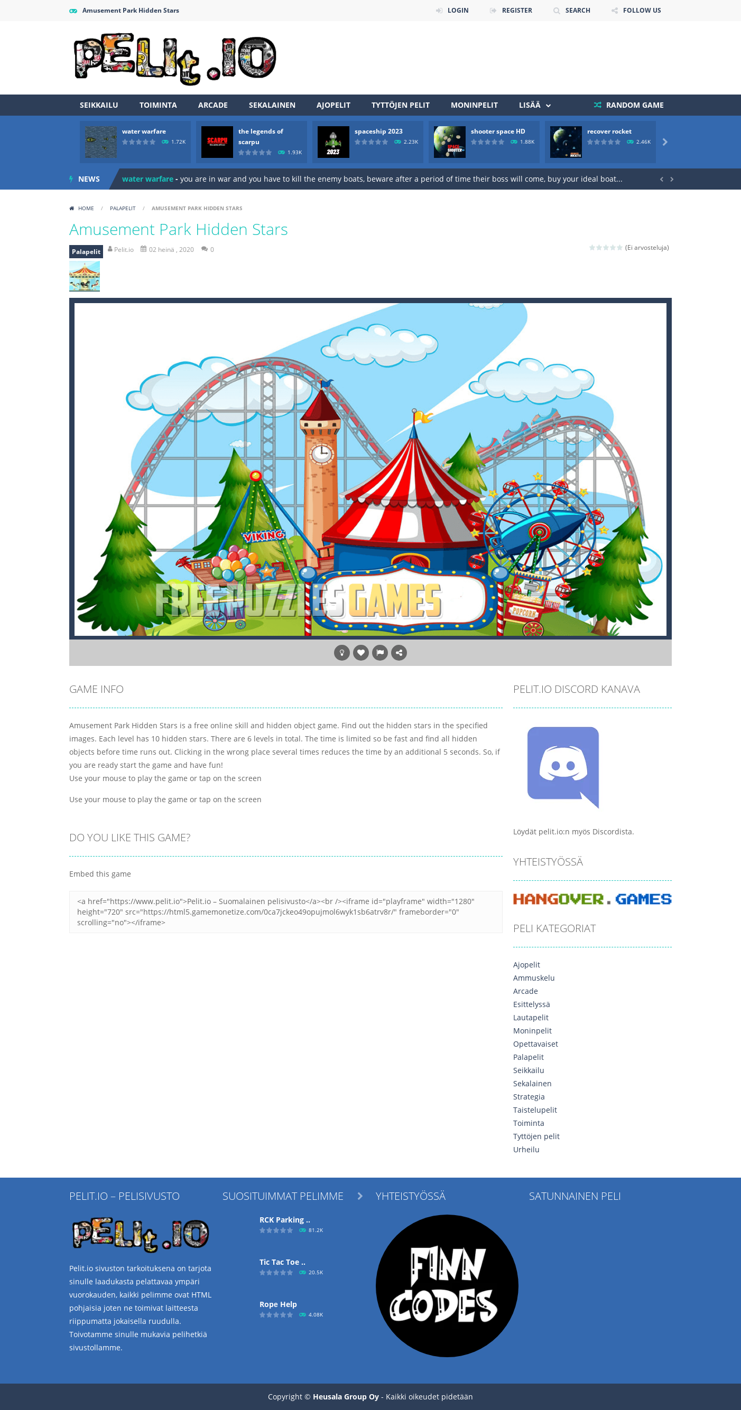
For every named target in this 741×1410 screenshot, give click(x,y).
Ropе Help (278, 1304)
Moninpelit (474, 105)
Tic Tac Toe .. (282, 1262)
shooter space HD (498, 131)
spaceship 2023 (379, 131)
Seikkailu (99, 105)
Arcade (213, 105)
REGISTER (517, 10)
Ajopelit (333, 105)
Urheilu (526, 1149)
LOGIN (458, 10)
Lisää (530, 105)
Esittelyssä (531, 1004)
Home (86, 208)
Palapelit (123, 208)
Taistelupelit (535, 1110)
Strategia (529, 1097)
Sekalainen (272, 105)
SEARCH (578, 10)
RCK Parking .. (285, 1220)
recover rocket (609, 131)
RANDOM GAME (634, 105)
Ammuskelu (534, 978)
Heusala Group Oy (346, 1397)
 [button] (380, 653)
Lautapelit (531, 1017)
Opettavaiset (535, 1044)
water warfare (144, 131)
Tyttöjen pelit (401, 105)
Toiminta (158, 105)
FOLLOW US (642, 10)
